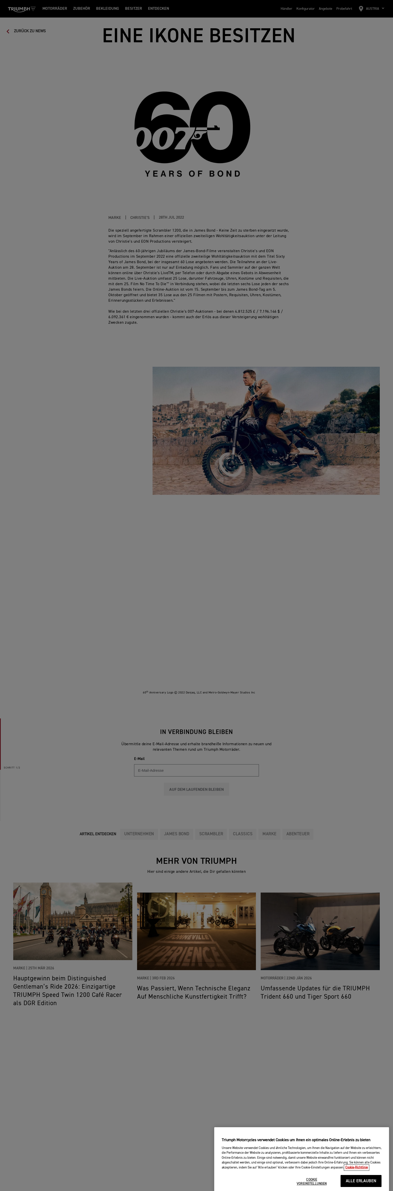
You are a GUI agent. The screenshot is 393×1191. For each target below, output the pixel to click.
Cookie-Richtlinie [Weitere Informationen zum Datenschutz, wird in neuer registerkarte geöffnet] (356, 1187)
